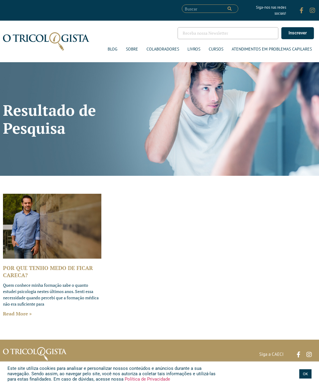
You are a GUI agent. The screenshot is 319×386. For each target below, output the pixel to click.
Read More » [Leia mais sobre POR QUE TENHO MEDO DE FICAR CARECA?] (17, 313)
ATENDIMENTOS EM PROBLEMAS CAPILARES (272, 49)
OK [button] (305, 374)
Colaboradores (162, 49)
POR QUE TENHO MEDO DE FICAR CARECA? (48, 271)
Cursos (216, 49)
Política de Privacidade (146, 379)
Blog (112, 49)
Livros (193, 49)
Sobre (132, 49)
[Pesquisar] (229, 9)
